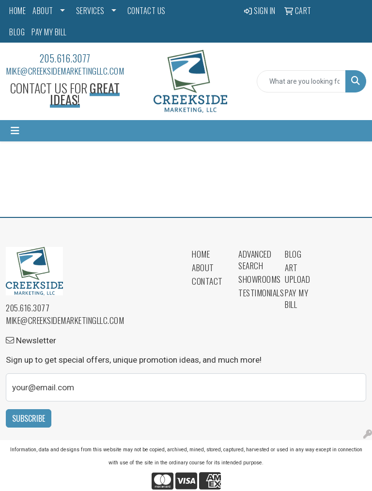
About (203, 267)
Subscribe (28, 418)
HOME (17, 10)
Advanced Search (254, 259)
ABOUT (42, 10)
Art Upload (297, 273)
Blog (293, 253)
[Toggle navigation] (15, 131)
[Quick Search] (301, 81)
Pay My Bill (296, 298)
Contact (207, 281)
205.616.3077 (65, 58)
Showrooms (255, 279)
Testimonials (255, 292)
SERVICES (90, 10)
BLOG (17, 32)
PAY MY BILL (49, 32)
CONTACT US (146, 10)
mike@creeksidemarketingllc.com (65, 70)
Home (201, 253)
